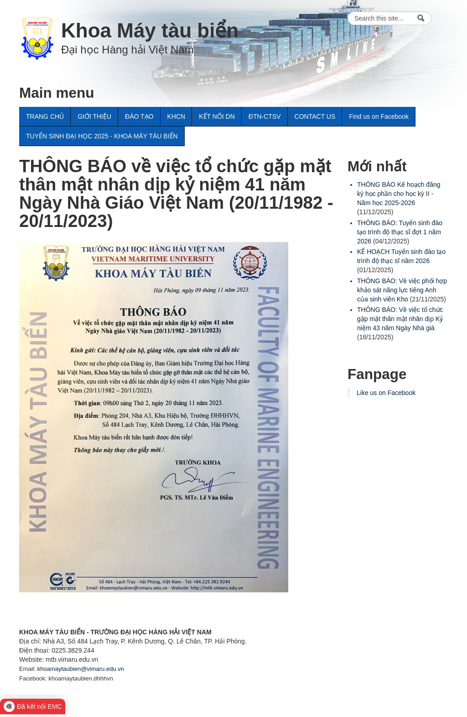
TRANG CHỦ (45, 116)
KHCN (176, 116)
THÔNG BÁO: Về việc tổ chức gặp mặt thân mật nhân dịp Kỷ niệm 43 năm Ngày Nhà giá (400, 319)
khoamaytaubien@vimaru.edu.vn (80, 668)
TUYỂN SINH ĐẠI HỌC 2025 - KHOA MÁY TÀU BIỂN (102, 136)
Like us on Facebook (386, 392)
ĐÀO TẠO (139, 116)
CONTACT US (315, 116)
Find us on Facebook (379, 116)
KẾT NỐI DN (217, 116)
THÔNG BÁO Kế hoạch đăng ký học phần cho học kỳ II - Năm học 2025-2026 (399, 193)
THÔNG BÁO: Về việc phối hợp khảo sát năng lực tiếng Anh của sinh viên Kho (402, 290)
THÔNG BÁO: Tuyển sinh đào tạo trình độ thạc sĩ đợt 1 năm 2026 (399, 232)
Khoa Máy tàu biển (150, 30)
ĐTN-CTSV (265, 116)
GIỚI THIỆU (94, 116)
